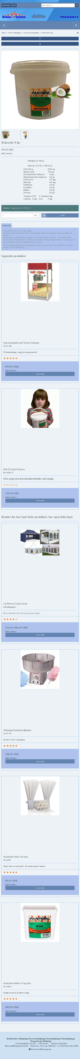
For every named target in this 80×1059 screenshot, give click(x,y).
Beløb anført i (6, 5)
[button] (40, 38)
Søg (76, 5)
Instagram (45, 1049)
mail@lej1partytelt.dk (19, 1046)
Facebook (34, 1049)
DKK (14, 5)
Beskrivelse (6, 225)
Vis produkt (40, 374)
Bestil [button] (53, 215)
